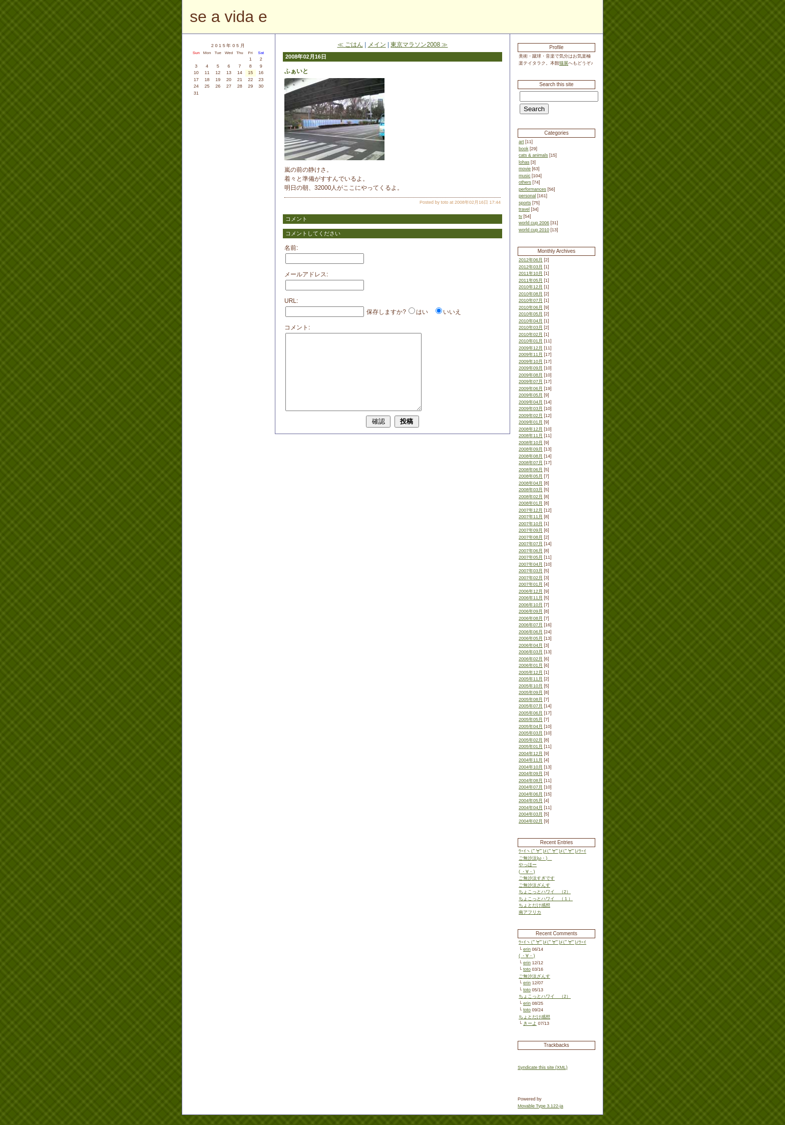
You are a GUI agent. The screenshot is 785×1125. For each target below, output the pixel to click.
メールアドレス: (306, 274)
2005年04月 (531, 726)
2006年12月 (531, 591)
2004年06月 (531, 794)
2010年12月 (531, 286)
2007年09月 (531, 530)
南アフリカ (530, 912)
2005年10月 (531, 685)
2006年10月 (531, 604)
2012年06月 (531, 259)
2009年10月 (531, 361)
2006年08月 (531, 618)
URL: (291, 300)
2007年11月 (531, 516)
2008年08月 (531, 456)
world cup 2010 (534, 229)
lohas (524, 162)
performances (532, 189)
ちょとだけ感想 (534, 905)
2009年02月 (531, 415)
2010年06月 (531, 307)
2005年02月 (531, 739)
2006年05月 (531, 638)
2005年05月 (531, 719)
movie (525, 168)
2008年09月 (531, 449)
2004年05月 (531, 800)
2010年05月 (531, 313)
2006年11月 (531, 597)
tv (520, 216)
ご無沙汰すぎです (537, 878)
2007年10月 (531, 523)
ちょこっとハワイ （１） (546, 898)
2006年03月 (531, 651)
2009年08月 (531, 375)
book (524, 148)
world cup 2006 (534, 222)
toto (527, 969)
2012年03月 (531, 266)
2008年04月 (531, 483)
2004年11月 (531, 760)
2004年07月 (531, 787)
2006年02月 (531, 658)
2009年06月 (531, 388)
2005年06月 (531, 712)
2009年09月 (531, 367)
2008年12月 (531, 429)
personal (527, 195)
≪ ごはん (350, 44)
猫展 (563, 63)
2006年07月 (531, 624)
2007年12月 (531, 510)
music (525, 175)
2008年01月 (531, 503)
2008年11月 (531, 435)
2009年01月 (531, 422)
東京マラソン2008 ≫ (419, 44)
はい (422, 311)
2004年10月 (531, 767)
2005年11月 (531, 678)
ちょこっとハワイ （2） (545, 891)
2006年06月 (531, 631)
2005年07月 (531, 705)
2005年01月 (531, 746)
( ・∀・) (527, 871)
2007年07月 (531, 543)
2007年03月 (531, 570)
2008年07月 (531, 462)
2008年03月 (531, 489)
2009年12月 (531, 347)
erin (527, 949)
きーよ (530, 1023)
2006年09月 (531, 611)
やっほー (528, 864)
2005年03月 (531, 732)
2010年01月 (531, 340)
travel (524, 209)
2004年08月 (531, 780)
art (521, 141)
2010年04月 (531, 320)
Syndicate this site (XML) (543, 1067)
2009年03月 (531, 408)
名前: (291, 247)
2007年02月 (531, 577)
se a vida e (228, 17)
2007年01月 (531, 584)
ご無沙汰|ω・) (535, 858)
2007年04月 (531, 564)
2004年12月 (531, 753)
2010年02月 (531, 334)
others (525, 182)
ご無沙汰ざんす (534, 885)
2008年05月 (531, 476)
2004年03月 (531, 814)
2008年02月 (531, 496)
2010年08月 (531, 293)
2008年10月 (531, 442)
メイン (377, 44)
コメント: (297, 327)
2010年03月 (531, 327)
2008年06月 (531, 469)
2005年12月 (531, 672)
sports (525, 202)
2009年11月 (531, 354)
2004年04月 (531, 807)
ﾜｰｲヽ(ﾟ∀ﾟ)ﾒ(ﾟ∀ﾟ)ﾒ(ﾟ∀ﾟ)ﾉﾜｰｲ (552, 851)
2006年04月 (531, 645)
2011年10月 (531, 273)
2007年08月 (531, 537)
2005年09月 (531, 692)
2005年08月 (531, 699)
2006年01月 (531, 665)
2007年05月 (531, 557)
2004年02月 (531, 821)
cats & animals (533, 155)
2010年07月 (531, 300)
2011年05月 (531, 280)
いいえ (452, 311)
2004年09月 (531, 773)
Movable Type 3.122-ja (540, 1105)
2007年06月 (531, 550)
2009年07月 (531, 381)
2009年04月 (531, 402)
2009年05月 (531, 395)
